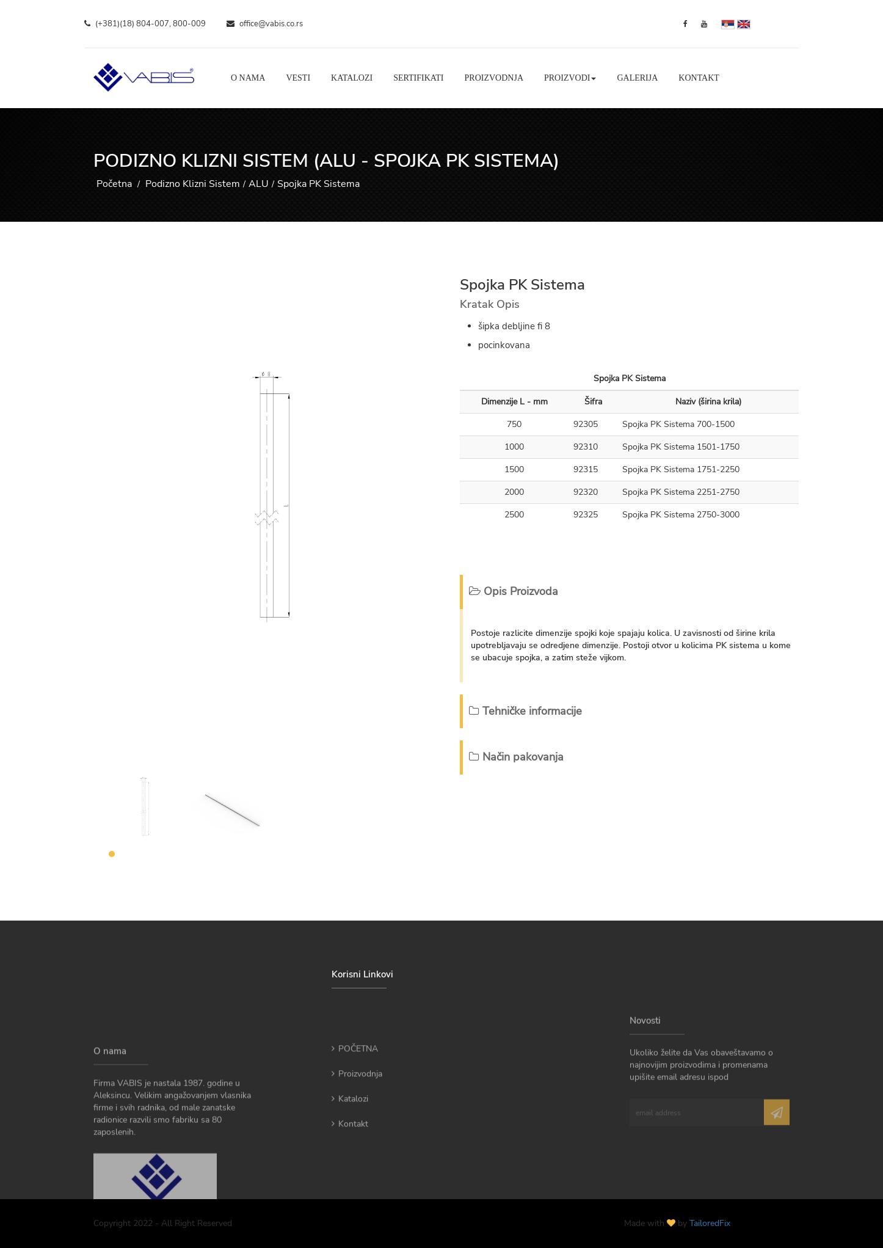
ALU (259, 184)
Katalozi (351, 77)
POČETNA (355, 1078)
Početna (114, 184)
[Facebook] (685, 24)
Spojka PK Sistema (318, 184)
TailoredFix (709, 1223)
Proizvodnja (494, 77)
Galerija (637, 77)
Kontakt (698, 77)
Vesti (298, 77)
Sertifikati (418, 77)
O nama (248, 77)
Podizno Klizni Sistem (192, 184)
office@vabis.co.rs (265, 23)
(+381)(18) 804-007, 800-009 (145, 23)
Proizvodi (570, 77)
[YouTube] (704, 24)
